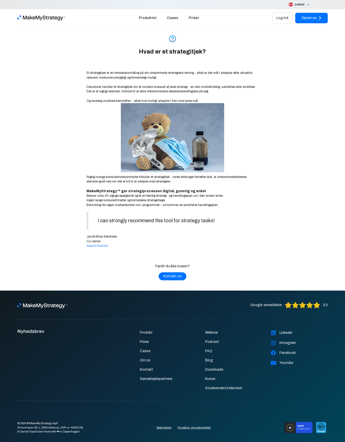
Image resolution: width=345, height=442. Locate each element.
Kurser (210, 379)
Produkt (146, 332)
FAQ (208, 351)
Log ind (282, 18)
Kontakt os (172, 276)
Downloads (214, 369)
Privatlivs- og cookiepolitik (194, 427)
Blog (209, 360)
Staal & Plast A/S (97, 245)
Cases (172, 18)
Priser (194, 18)
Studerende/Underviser (223, 388)
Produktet (148, 18)
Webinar (211, 332)
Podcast (212, 342)
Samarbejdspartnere (156, 379)
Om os (145, 360)
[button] (295, 4)
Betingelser (164, 427)
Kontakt (146, 369)
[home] (41, 18)
